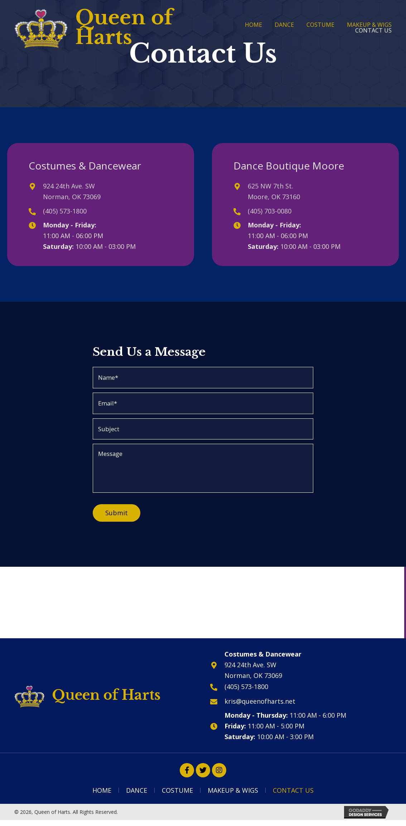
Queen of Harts (124, 27)
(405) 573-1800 (65, 211)
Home (101, 794)
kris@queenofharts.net (259, 705)
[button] (187, 774)
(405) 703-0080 (269, 211)
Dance (136, 794)
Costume (177, 794)
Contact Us (293, 794)
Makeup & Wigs (233, 794)
